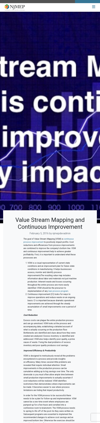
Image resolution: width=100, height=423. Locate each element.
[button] (93, 7)
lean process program (58, 291)
